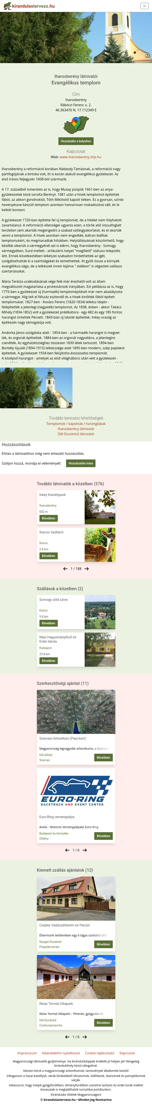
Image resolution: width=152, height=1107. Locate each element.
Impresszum (27, 1053)
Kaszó (43, 610)
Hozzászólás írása (81, 463)
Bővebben (48, 518)
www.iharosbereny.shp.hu (80, 157)
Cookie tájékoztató (99, 1053)
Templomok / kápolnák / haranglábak (76, 423)
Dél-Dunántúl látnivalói (76, 434)
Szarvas (44, 760)
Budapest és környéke (54, 833)
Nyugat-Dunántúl (50, 941)
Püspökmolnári (49, 947)
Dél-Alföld (45, 755)
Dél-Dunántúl (47, 1020)
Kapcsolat (127, 1053)
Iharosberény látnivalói (76, 428)
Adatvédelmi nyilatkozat (61, 1053)
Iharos (43, 543)
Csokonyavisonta (50, 1025)
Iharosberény (48, 505)
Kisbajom (45, 648)
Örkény (44, 838)
